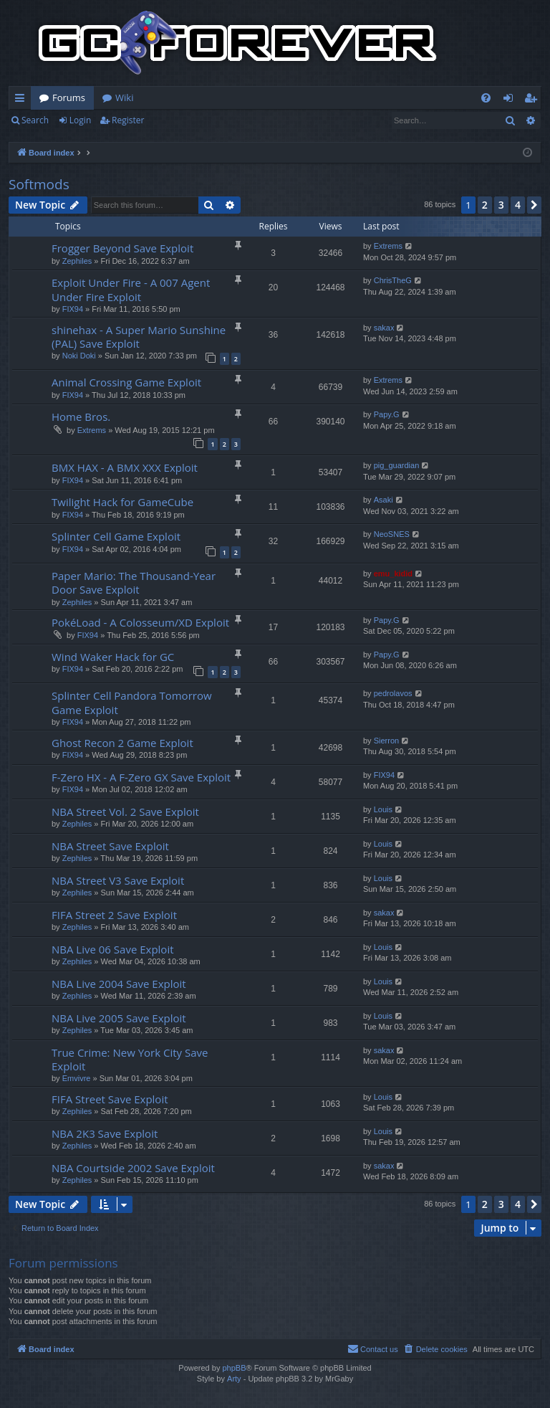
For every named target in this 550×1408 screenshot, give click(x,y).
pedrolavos (393, 693)
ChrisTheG (393, 280)
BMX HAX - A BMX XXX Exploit (125, 467)
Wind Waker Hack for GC (113, 657)
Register (128, 120)
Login (80, 120)
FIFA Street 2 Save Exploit (114, 915)
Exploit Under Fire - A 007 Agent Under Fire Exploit (131, 289)
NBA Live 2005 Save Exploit (119, 1018)
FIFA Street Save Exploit (110, 1099)
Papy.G (387, 414)
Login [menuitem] (511, 100)
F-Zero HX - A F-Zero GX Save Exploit (141, 777)
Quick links (22, 100)
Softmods (39, 184)
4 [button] (518, 204)
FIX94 (72, 309)
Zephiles (77, 261)
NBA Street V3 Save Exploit (118, 880)
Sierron (386, 740)
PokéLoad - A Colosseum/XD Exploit (140, 622)
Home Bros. (81, 416)
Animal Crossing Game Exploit (126, 382)
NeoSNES (392, 534)
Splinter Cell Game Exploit (116, 536)
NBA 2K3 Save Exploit (105, 1133)
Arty (234, 1378)
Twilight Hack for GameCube (122, 502)
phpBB (234, 1368)
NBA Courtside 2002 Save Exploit (133, 1168)
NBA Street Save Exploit (110, 846)
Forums (68, 97)
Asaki (383, 499)
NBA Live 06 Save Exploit (113, 949)
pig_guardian (397, 465)
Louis (383, 809)
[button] (534, 205)
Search (35, 120)
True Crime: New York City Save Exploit (130, 1059)
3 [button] (501, 204)
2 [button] (485, 204)
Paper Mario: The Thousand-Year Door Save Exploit (134, 582)
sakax (384, 327)
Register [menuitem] (533, 100)
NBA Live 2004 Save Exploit (119, 983)
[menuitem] (486, 98)
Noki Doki (79, 355)
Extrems (388, 246)
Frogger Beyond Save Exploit (122, 248)
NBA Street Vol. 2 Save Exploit (125, 811)
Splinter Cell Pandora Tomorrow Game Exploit (132, 702)
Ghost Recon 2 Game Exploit (122, 743)
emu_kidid (393, 573)
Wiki (124, 97)
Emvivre (76, 1078)
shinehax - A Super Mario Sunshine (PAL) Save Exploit (139, 337)
